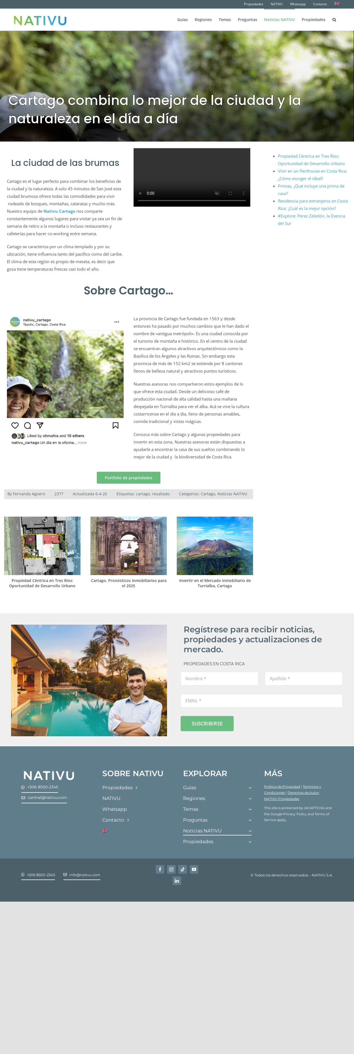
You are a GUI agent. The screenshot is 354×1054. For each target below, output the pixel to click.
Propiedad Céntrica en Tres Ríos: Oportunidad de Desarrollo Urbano (42, 583)
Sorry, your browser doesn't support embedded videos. (192, 177)
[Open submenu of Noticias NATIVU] (250, 831)
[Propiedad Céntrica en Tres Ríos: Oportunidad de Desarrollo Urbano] (42, 519)
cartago (143, 493)
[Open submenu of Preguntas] (250, 820)
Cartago (208, 493)
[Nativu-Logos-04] (49, 771)
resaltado (161, 493)
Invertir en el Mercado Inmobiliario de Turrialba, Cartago (215, 583)
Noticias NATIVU (232, 493)
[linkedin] (177, 880)
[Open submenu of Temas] (250, 809)
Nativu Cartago (59, 211)
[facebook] (160, 869)
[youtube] (194, 869)
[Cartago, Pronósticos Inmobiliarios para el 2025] (128, 519)
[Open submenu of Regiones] (250, 798)
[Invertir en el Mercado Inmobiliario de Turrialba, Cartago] (215, 519)
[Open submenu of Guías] (250, 788)
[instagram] (171, 869)
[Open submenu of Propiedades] (250, 842)
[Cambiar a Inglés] (337, 4)
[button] (334, 19)
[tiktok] (182, 869)
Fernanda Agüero (29, 493)
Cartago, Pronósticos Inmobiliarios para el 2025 (128, 583)
